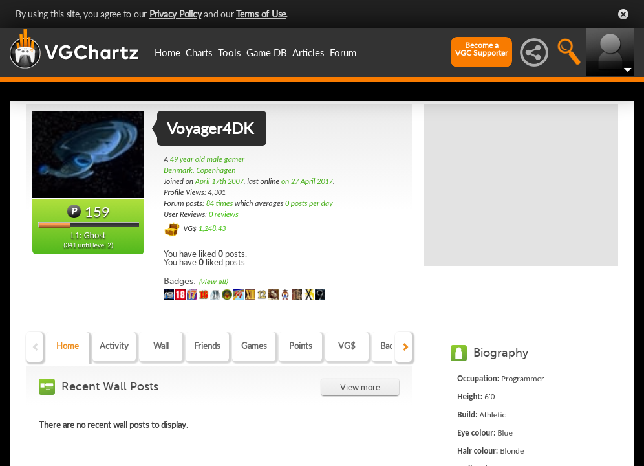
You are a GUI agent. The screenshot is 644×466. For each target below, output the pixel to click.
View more (360, 387)
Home (167, 52)
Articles (308, 52)
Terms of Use (261, 13)
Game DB (266, 52)
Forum (343, 52)
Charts (199, 52)
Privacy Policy (175, 13)
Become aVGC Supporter (481, 49)
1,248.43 (212, 228)
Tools (229, 52)
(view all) (213, 282)
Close (623, 14)
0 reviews (224, 214)
